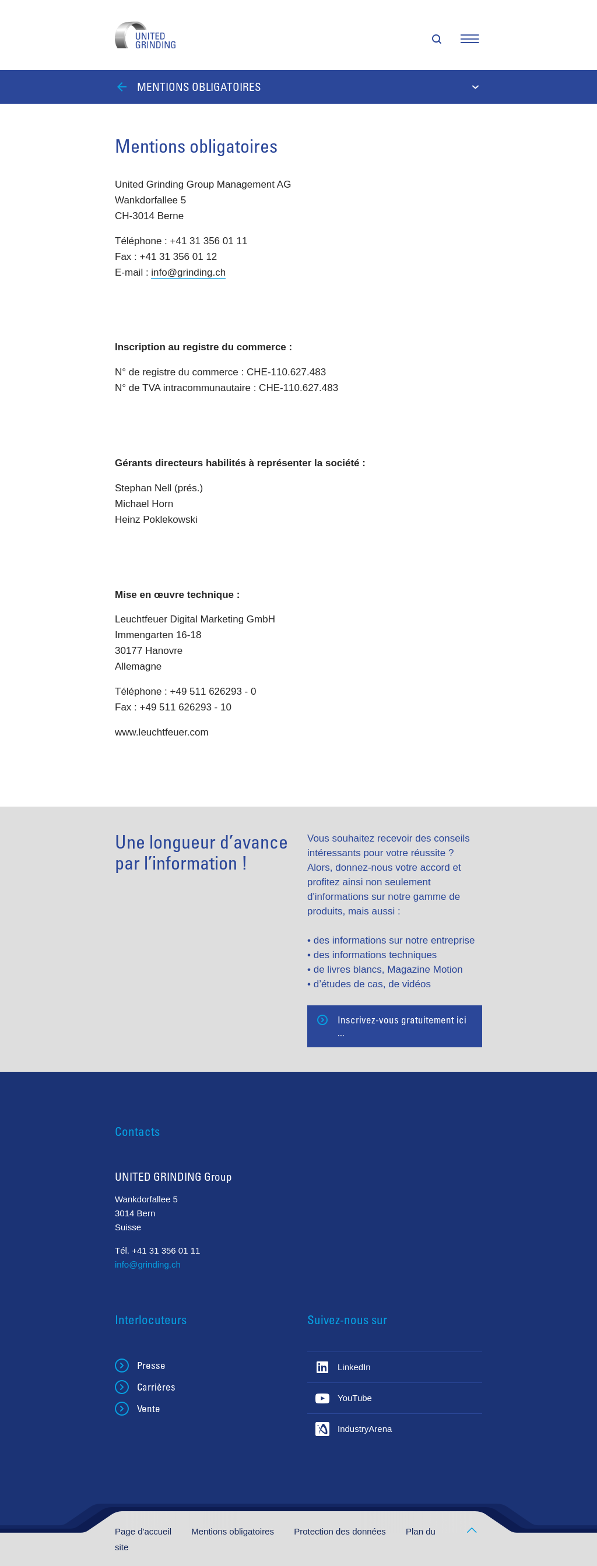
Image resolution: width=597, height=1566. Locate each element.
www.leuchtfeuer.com (162, 732)
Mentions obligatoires (233, 1531)
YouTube (355, 1398)
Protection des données (341, 1531)
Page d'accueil (144, 1531)
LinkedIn (354, 1367)
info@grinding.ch (188, 272)
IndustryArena (365, 1429)
